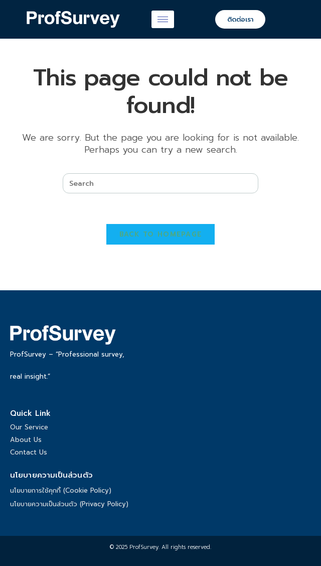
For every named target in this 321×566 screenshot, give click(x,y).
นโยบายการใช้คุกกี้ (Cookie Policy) (60, 490)
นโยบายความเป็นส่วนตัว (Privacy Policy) (69, 504)
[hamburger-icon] (162, 19)
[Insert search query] (160, 183)
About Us (26, 439)
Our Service (29, 427)
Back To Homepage (160, 234)
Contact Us (28, 452)
